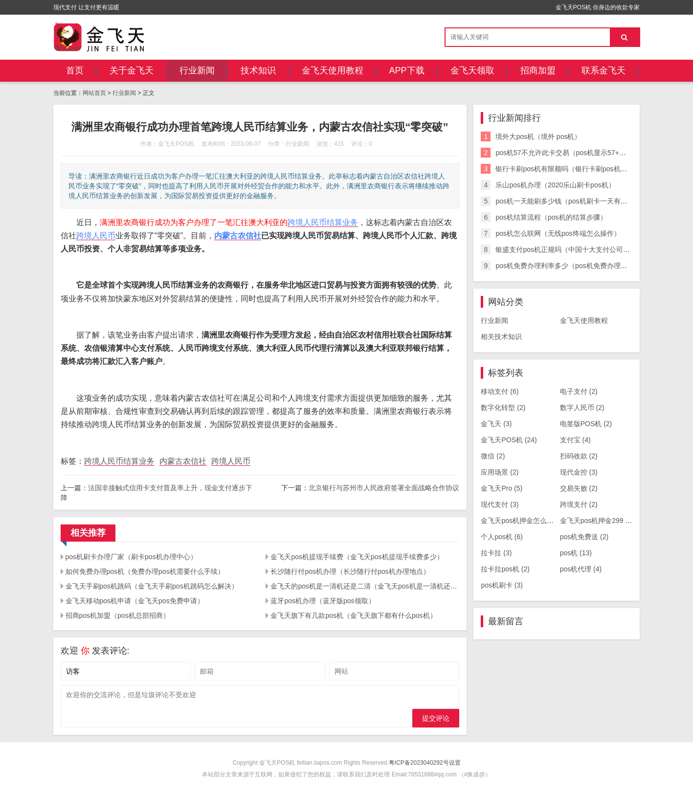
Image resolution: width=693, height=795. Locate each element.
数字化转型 (503, 407)
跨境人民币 (95, 235)
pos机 (576, 553)
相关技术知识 (501, 337)
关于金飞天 (132, 70)
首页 (75, 70)
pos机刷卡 (502, 585)
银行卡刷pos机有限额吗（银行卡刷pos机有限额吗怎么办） (585, 169)
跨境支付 (579, 504)
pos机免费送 (584, 537)
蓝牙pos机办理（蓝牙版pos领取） (322, 601)
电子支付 (579, 391)
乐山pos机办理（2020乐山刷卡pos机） (555, 185)
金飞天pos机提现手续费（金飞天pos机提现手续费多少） (356, 557)
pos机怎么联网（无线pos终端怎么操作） (557, 233)
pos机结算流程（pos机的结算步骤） (550, 217)
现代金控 (579, 472)
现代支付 (499, 504)
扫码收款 (579, 456)
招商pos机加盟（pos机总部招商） (118, 615)
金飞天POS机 (509, 440)
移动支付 (499, 391)
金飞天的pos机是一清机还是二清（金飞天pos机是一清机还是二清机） (364, 586)
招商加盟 (538, 70)
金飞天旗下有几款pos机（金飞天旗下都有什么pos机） (353, 615)
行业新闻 (197, 70)
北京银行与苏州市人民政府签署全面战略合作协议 (384, 488)
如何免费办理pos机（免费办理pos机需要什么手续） (145, 571)
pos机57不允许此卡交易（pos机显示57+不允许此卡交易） (584, 153)
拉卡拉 (496, 553)
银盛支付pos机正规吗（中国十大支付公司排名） (569, 249)
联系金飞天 (603, 70)
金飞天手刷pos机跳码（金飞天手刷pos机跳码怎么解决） (152, 586)
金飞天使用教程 (332, 70)
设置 (455, 762)
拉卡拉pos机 (505, 569)
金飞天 (496, 424)
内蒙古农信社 (237, 235)
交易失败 (579, 488)
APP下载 (407, 70)
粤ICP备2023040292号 (419, 762)
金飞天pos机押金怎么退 (522, 520)
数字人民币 (582, 407)
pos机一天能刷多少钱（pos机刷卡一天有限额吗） (571, 201)
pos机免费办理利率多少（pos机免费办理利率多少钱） (578, 266)
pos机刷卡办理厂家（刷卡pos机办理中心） (131, 557)
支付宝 (575, 440)
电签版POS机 (586, 424)
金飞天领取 (472, 70)
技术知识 (258, 70)
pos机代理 (581, 569)
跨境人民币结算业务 (323, 222)
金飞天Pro (501, 488)
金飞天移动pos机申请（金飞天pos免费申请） (135, 601)
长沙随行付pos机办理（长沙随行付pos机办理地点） (349, 571)
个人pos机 (502, 537)
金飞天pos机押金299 (597, 520)
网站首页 (94, 93)
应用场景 (499, 472)
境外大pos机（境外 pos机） (538, 136)
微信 (493, 456)
